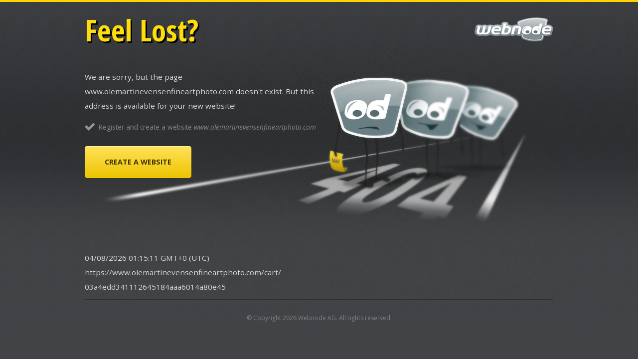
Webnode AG (317, 318)
